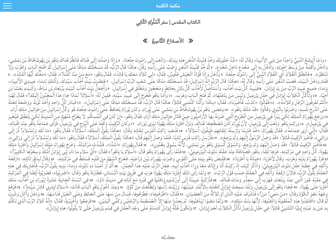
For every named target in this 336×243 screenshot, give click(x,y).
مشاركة (168, 236)
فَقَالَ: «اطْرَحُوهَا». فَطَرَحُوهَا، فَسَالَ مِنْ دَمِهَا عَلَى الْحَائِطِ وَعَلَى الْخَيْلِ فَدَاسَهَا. (112, 194)
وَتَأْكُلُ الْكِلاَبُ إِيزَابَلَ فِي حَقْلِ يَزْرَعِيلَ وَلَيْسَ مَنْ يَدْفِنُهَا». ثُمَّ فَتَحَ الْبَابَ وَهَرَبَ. (243, 95)
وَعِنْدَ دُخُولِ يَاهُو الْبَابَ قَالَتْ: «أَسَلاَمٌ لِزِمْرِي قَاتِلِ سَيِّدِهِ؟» (70, 187)
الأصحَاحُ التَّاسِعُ (168, 41)
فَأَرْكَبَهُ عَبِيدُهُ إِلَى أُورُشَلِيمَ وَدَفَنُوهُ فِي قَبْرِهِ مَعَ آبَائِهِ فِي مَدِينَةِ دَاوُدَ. (153, 180)
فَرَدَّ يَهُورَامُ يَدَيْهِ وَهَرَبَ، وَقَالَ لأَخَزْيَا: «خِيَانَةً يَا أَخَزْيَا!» (277, 158)
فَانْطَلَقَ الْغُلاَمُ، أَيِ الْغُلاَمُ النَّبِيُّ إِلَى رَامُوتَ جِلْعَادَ (266, 74)
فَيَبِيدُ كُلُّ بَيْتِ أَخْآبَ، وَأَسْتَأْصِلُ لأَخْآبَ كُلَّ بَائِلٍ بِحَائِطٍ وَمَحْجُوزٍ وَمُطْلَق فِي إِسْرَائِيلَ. (185, 88)
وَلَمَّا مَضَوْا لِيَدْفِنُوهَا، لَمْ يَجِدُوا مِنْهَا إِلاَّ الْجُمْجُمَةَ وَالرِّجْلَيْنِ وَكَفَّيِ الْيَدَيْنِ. (160, 201)
